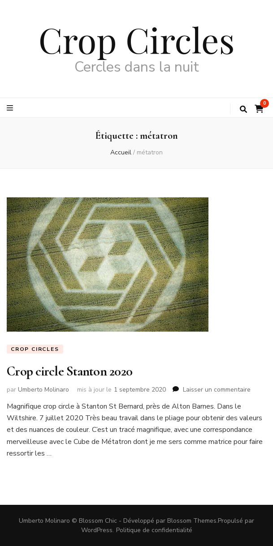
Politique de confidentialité (154, 530)
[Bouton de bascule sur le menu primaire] (11, 108)
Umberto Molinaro (43, 389)
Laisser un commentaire (217, 389)
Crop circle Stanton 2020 (69, 371)
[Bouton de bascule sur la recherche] (243, 109)
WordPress (97, 530)
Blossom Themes (192, 520)
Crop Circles (137, 39)
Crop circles (35, 349)
